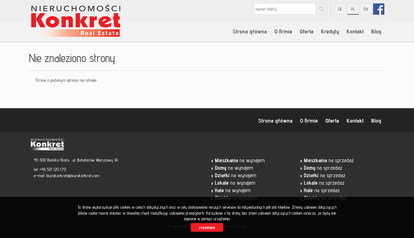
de (340, 9)
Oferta (306, 31)
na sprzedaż (329, 160)
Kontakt (355, 31)
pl (353, 9)
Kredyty (330, 31)
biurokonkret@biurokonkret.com (72, 175)
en (365, 9)
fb (378, 9)
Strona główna (250, 31)
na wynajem (240, 160)
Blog (376, 31)
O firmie (283, 31)
